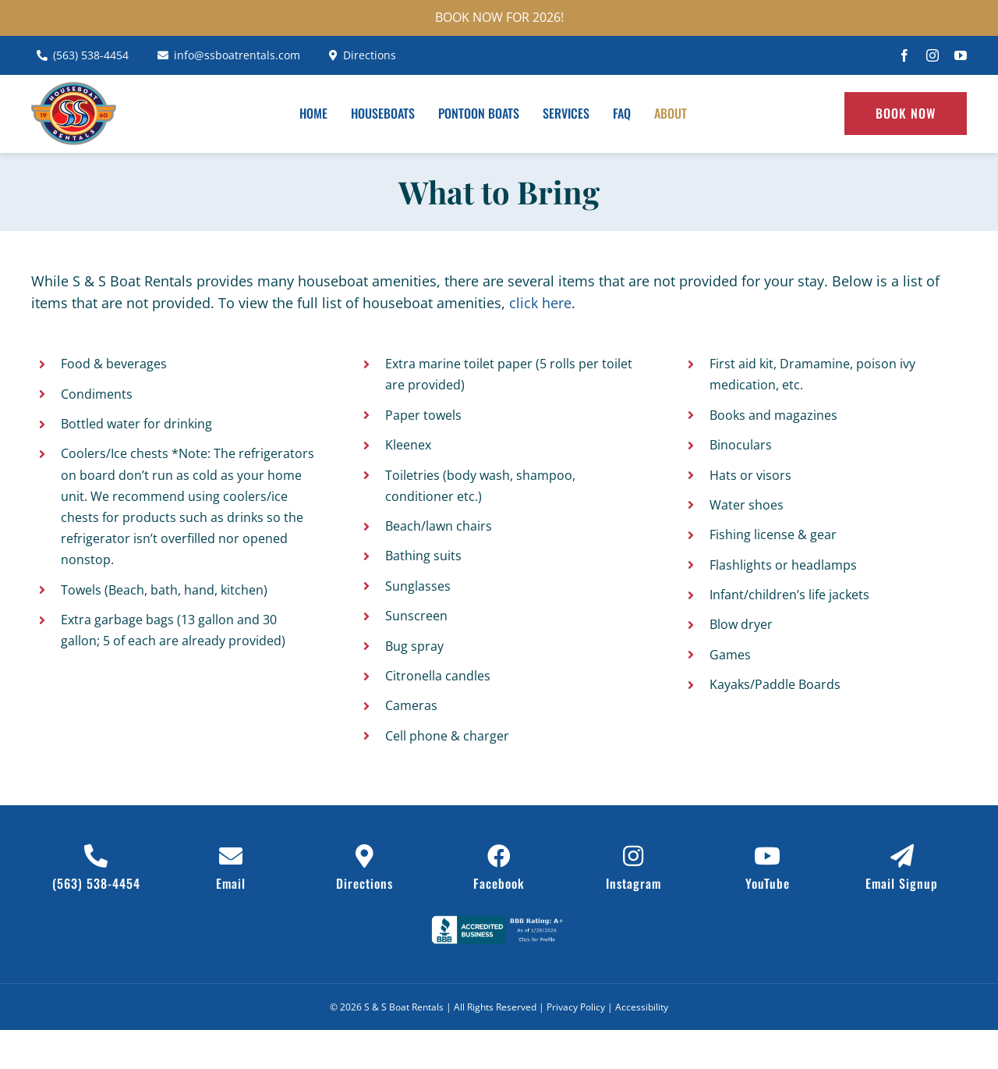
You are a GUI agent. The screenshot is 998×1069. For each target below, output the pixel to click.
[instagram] (932, 55)
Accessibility (641, 1007)
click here (540, 302)
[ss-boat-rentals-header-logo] (73, 89)
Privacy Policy (576, 1007)
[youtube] (960, 55)
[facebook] (904, 55)
